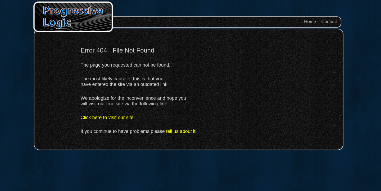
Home (310, 21)
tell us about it (181, 131)
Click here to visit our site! (108, 117)
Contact (329, 21)
